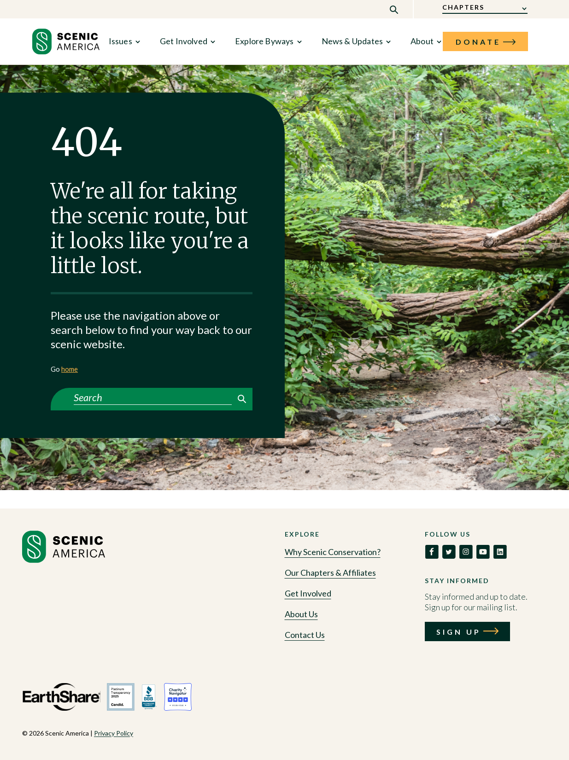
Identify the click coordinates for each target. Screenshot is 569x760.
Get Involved (183, 41)
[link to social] (432, 552)
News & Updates (352, 41)
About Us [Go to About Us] (301, 614)
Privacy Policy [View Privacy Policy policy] (113, 733)
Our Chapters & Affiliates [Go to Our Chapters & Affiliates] (330, 572)
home (69, 369)
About (422, 41)
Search (241, 398)
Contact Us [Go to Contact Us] (305, 635)
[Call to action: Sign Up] (467, 631)
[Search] (153, 397)
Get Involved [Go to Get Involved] (308, 593)
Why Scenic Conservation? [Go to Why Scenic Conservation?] (333, 552)
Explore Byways (264, 41)
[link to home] (66, 41)
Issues (120, 41)
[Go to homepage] (63, 560)
